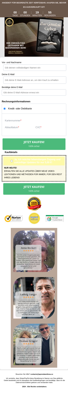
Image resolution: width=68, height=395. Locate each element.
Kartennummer (13, 120)
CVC (38, 127)
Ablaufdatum (11, 127)
